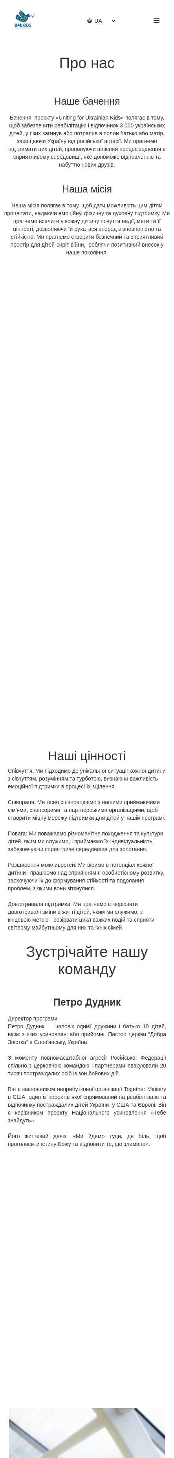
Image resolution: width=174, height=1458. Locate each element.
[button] (94, 21)
